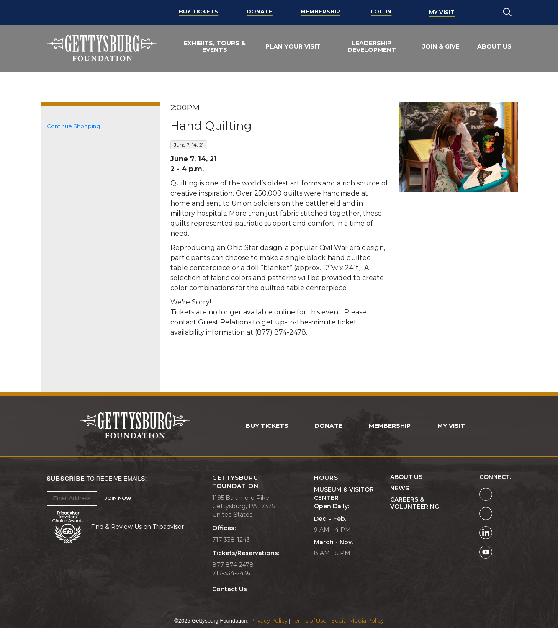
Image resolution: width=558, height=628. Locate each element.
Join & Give (440, 46)
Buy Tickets (198, 12)
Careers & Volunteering (414, 503)
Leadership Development (371, 46)
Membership (320, 12)
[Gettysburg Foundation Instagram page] (485, 513)
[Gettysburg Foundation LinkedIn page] (485, 532)
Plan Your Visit (293, 46)
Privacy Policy (269, 620)
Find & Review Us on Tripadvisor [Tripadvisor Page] (137, 526)
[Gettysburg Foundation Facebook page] (485, 494)
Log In (381, 12)
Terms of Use (309, 620)
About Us (494, 46)
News (399, 488)
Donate (260, 12)
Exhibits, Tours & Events (215, 46)
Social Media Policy (357, 620)
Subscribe (66, 478)
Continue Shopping (73, 126)
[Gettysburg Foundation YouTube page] (485, 552)
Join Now (118, 498)
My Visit (442, 12)
